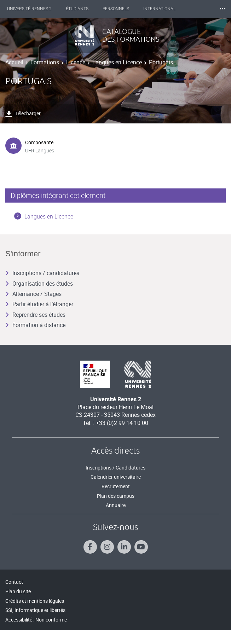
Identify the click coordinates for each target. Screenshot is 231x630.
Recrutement (116, 486)
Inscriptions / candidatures (42, 273)
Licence (75, 62)
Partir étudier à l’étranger (39, 304)
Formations (44, 62)
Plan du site (18, 591)
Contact (14, 581)
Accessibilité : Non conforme (36, 619)
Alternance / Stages (33, 294)
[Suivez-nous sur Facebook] (90, 547)
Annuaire (116, 505)
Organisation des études (39, 283)
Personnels (116, 8)
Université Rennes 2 (29, 8)
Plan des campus (115, 495)
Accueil (14, 62)
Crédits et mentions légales (34, 600)
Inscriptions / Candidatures (115, 467)
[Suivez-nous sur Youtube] (141, 547)
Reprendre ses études (35, 315)
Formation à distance (35, 325)
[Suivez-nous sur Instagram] (107, 547)
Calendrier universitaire (116, 476)
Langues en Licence (117, 62)
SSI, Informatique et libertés (35, 610)
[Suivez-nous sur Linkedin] (124, 547)
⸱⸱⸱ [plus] (222, 8)
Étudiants (77, 8)
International (159, 8)
